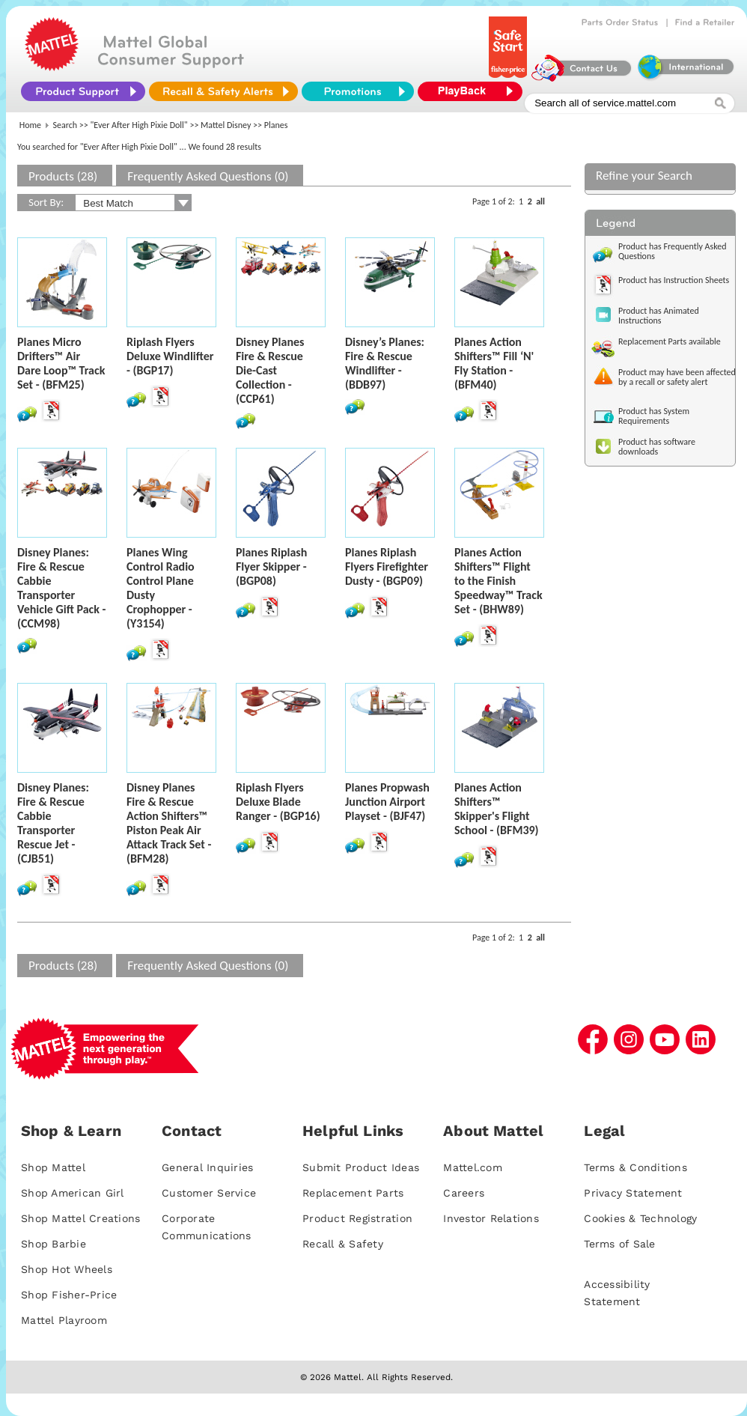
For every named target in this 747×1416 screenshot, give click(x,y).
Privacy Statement (633, 1193)
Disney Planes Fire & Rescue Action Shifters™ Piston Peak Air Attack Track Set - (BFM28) (168, 823)
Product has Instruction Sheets (673, 280)
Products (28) (62, 176)
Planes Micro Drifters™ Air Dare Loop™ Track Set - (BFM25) (61, 363)
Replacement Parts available (669, 341)
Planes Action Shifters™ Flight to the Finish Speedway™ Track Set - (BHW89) (498, 580)
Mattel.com (472, 1167)
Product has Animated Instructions (658, 316)
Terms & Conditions (635, 1167)
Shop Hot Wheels (66, 1269)
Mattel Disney (226, 125)
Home (30, 125)
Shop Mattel (53, 1167)
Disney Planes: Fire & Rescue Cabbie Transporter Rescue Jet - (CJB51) (53, 823)
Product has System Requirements (653, 416)
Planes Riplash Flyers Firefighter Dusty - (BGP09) (386, 566)
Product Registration (357, 1218)
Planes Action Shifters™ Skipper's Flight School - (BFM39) (496, 808)
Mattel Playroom (64, 1320)
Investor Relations (491, 1218)
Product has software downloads (656, 447)
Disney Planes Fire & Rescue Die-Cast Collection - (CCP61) (270, 370)
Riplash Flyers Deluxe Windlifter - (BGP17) (169, 356)
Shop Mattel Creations (80, 1218)
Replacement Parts (352, 1193)
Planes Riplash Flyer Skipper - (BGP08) (271, 566)
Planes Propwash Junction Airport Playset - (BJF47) (387, 801)
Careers (463, 1193)
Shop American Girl (72, 1193)
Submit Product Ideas (360, 1167)
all (540, 201)
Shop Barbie (53, 1244)
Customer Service (209, 1193)
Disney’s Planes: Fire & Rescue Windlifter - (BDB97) (384, 363)
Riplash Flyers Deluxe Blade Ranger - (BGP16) (278, 801)
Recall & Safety (342, 1244)
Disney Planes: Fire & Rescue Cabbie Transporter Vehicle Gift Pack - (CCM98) (61, 587)
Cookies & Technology (640, 1218)
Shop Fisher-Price (69, 1295)
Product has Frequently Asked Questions (672, 251)
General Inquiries (207, 1167)
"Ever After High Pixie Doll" (139, 125)
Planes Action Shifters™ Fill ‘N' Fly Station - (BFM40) (494, 363)
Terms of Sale (619, 1244)
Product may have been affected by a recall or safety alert (677, 377)
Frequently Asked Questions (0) (207, 176)
